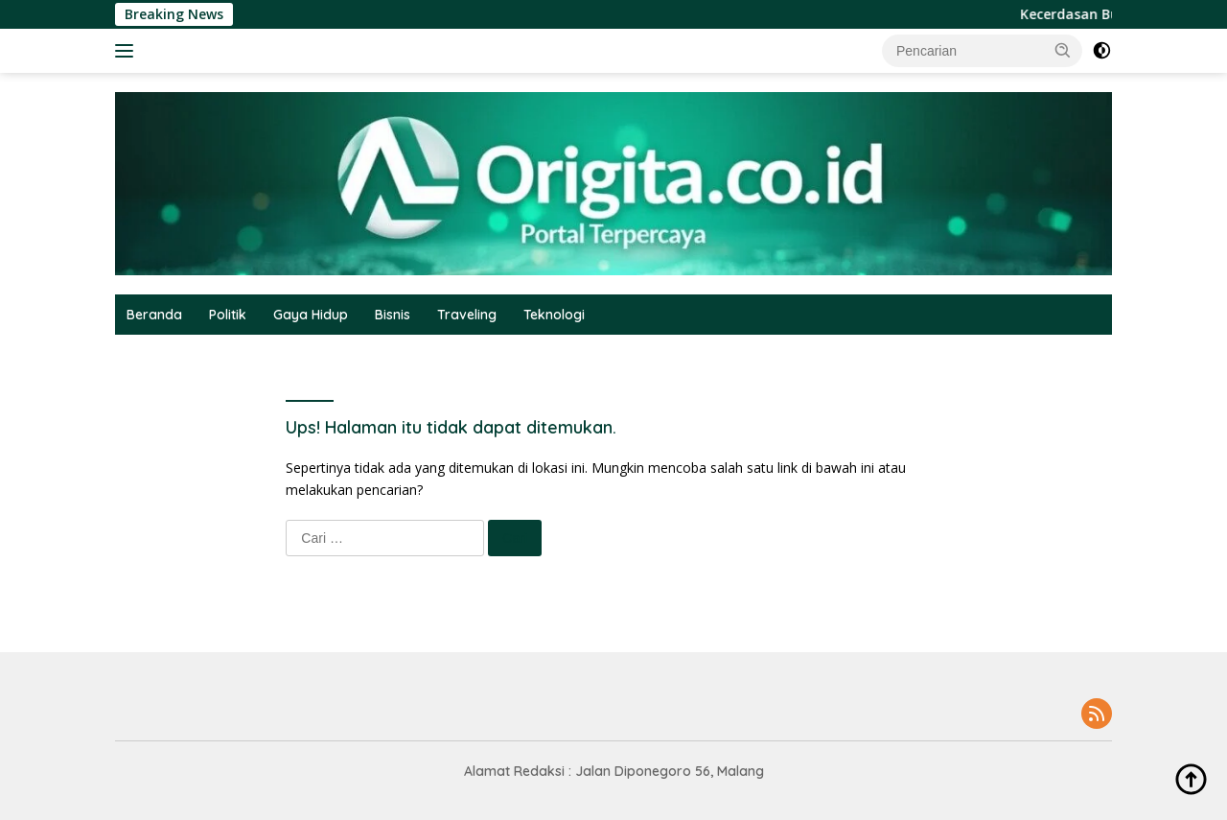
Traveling (467, 314)
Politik (227, 314)
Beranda (154, 314)
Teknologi (554, 314)
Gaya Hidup (310, 314)
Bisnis (392, 314)
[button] (1063, 50)
